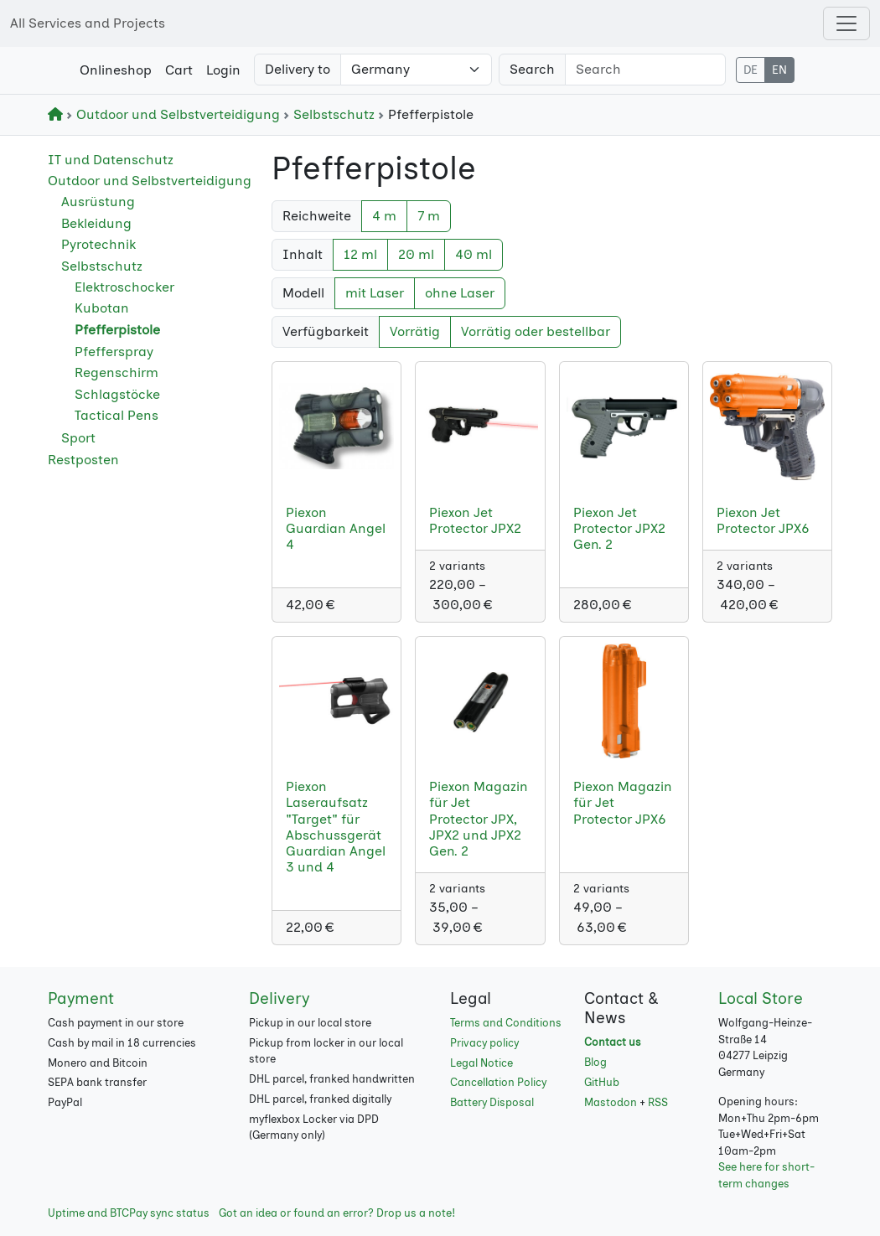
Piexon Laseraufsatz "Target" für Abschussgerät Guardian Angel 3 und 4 (336, 826)
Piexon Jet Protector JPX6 (763, 520)
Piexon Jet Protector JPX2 (475, 520)
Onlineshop (116, 70)
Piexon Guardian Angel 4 (336, 528)
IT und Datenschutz (110, 160)
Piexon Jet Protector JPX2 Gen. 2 (619, 528)
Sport (78, 438)
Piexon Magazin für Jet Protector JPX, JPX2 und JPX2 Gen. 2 (478, 818)
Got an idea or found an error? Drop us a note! (337, 1213)
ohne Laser (459, 293)
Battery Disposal (492, 1102)
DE (750, 70)
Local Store (760, 998)
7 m (428, 216)
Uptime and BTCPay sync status (129, 1213)
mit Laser (374, 293)
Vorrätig (415, 331)
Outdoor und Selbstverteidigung (174, 114)
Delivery (279, 998)
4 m (384, 216)
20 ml (416, 254)
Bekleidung (96, 223)
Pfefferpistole (117, 330)
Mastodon (610, 1102)
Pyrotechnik (98, 244)
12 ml (360, 254)
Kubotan (102, 308)
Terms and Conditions (506, 1022)
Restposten (83, 460)
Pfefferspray (114, 351)
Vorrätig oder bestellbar (535, 331)
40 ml (473, 254)
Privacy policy (484, 1043)
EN (779, 70)
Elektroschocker (124, 287)
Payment (81, 998)
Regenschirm (116, 372)
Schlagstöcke (117, 394)
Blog (595, 1062)
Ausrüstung (98, 201)
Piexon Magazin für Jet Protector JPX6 (622, 802)
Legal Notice (481, 1063)
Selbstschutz (330, 114)
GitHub (601, 1082)
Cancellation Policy (498, 1082)
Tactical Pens (116, 415)
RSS (658, 1102)
